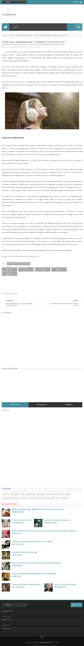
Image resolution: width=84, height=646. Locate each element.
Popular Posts (42, 400)
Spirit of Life (40, 494)
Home (5, 35)
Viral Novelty (13, 256)
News (61, 490)
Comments (69, 400)
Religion (31, 494)
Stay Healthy (50, 494)
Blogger (37, 642)
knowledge (40, 490)
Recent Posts (15, 400)
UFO (57, 494)
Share (25, 269)
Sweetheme (53, 642)
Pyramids (24, 494)
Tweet (9, 269)
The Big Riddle (44, 638)
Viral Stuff (64, 494)
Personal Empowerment (24, 35)
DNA (22, 490)
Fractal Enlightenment (30, 256)
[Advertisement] (19, 445)
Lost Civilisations (52, 490)
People (11, 35)
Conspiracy (15, 490)
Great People (30, 490)
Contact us (76, 600)
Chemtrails (6, 490)
